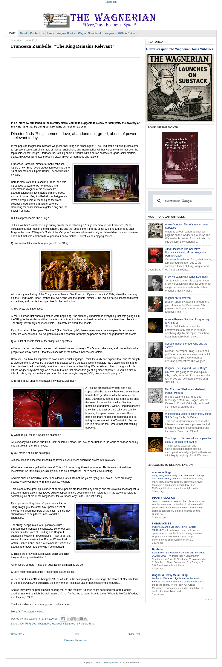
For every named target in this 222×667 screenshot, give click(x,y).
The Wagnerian (109, 662)
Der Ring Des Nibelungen (35, 623)
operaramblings (161, 472)
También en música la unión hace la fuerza (175, 501)
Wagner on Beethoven (178, 297)
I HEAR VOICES (161, 523)
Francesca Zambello (63, 623)
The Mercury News (32, 611)
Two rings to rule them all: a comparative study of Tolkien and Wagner (188, 440)
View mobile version (75, 640)
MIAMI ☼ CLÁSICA (163, 497)
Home (76, 634)
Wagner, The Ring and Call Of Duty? (186, 368)
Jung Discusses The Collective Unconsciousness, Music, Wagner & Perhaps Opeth (185, 252)
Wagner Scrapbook (89, 33)
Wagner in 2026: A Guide (120, 33)
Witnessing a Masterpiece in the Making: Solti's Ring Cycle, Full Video (188, 415)
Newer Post (17, 634)
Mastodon (111, 1)
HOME (12, 33)
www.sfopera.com (45, 503)
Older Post (134, 634)
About (23, 33)
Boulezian (158, 549)
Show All (208, 600)
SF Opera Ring (86, 623)
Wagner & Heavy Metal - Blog (170, 575)
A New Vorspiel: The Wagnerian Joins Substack (180, 49)
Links (50, 33)
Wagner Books (66, 33)
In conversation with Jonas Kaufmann (186, 276)
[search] (183, 201)
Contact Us (37, 33)
